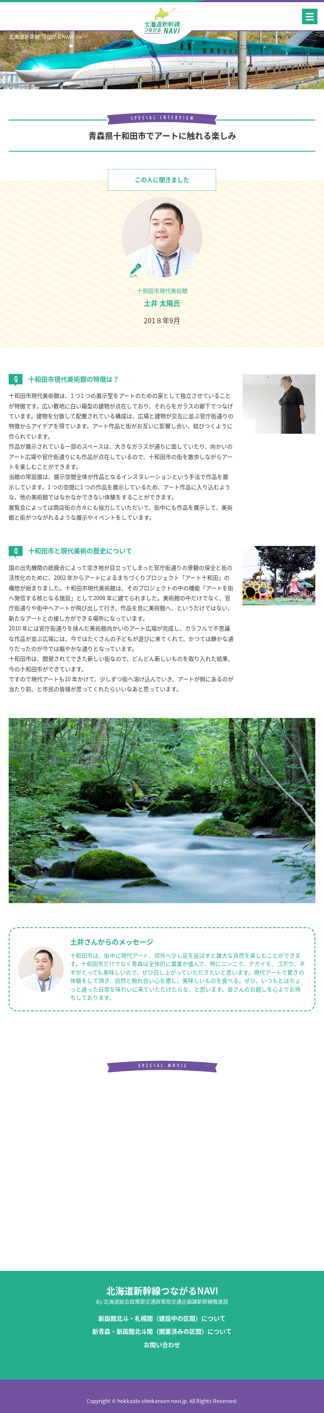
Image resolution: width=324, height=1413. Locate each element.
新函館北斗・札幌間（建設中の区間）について (162, 1318)
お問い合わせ (162, 1345)
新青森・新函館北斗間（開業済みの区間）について (162, 1331)
